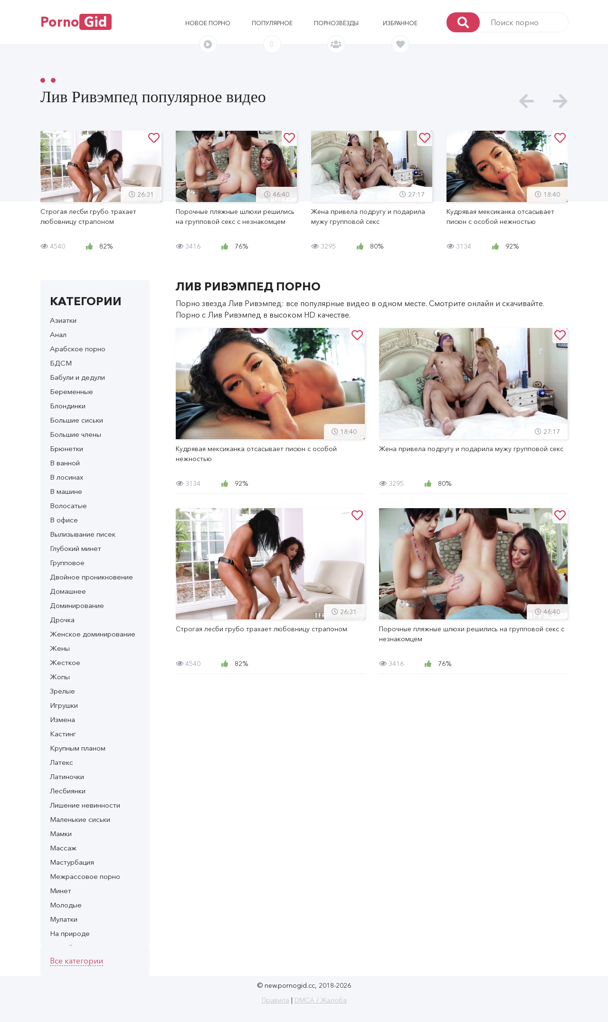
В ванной (65, 462)
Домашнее (68, 591)
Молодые (66, 904)
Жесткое (65, 662)
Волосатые (68, 505)
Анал (58, 334)
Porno (76, 22)
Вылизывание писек (82, 534)
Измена (62, 719)
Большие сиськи (76, 419)
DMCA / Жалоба (320, 1000)
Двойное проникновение (91, 576)
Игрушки (64, 705)
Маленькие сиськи (80, 819)
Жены (60, 648)
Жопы (60, 676)
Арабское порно (77, 348)
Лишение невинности (85, 805)
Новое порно (207, 23)
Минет (60, 890)
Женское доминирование (92, 633)
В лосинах (66, 477)
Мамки (61, 833)
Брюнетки (66, 448)
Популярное (272, 23)
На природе (70, 933)
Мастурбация (72, 862)
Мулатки (63, 919)
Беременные (71, 391)
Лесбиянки (68, 790)
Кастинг (63, 733)
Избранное (400, 23)
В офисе (64, 519)
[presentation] (526, 101)
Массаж (63, 847)
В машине (66, 491)
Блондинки (68, 405)
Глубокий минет (75, 548)
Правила (275, 1000)
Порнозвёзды (336, 23)
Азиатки (63, 320)
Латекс (61, 762)
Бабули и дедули (77, 377)
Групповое (67, 562)
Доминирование (77, 605)
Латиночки (67, 776)
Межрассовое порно (85, 876)
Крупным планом (77, 747)
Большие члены (75, 434)
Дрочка (62, 619)
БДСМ (61, 362)
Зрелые (62, 690)
